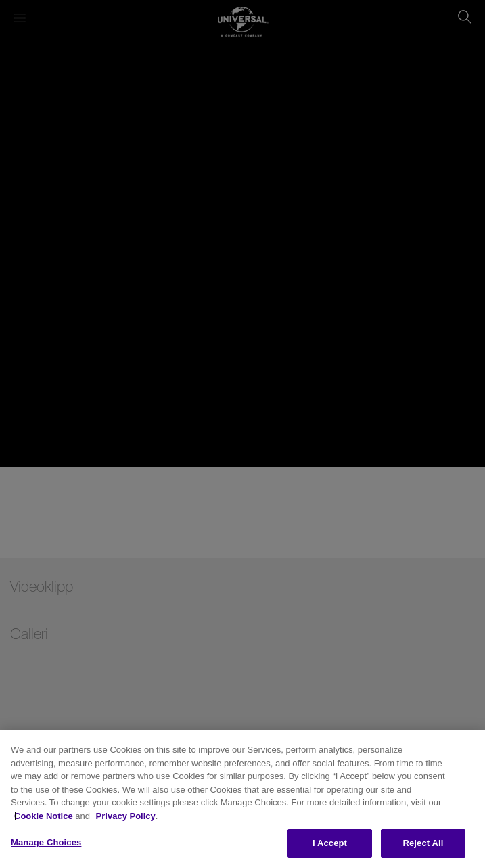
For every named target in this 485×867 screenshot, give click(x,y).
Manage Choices (46, 842)
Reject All (422, 843)
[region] (242, 798)
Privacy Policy (126, 816)
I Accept (330, 843)
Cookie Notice (43, 816)
